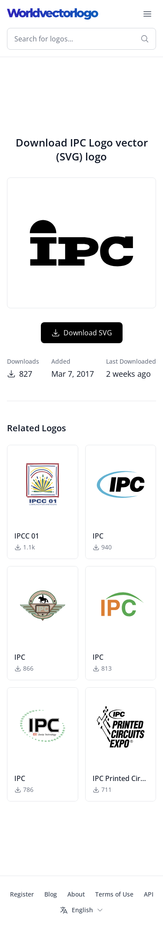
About (76, 894)
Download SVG (81, 333)
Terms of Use (114, 894)
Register (22, 894)
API (148, 894)
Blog (50, 894)
